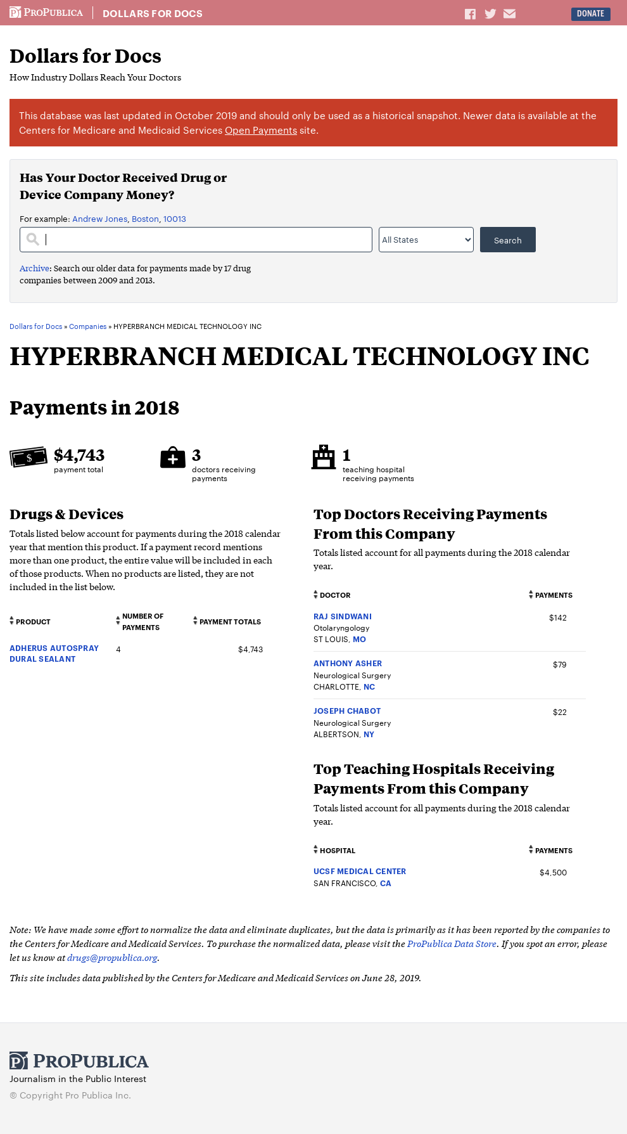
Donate (590, 13)
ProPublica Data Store (452, 943)
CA (385, 882)
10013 (174, 218)
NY (369, 733)
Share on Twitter (492, 13)
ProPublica (46, 12)
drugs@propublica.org (112, 956)
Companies (87, 326)
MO (359, 638)
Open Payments (261, 129)
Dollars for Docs (153, 13)
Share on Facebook (471, 13)
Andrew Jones (99, 218)
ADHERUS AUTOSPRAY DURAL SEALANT (54, 653)
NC (369, 686)
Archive (34, 268)
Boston (145, 218)
